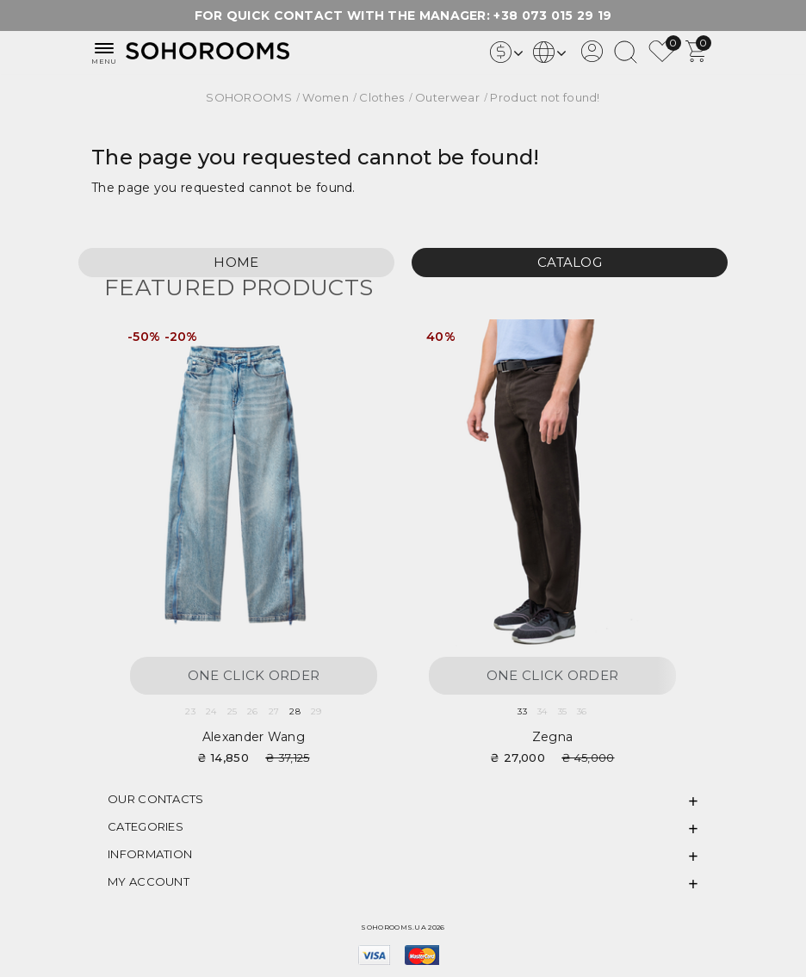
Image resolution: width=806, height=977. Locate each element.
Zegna (553, 737)
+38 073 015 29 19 (552, 15)
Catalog (569, 262)
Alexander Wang (253, 737)
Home (236, 262)
